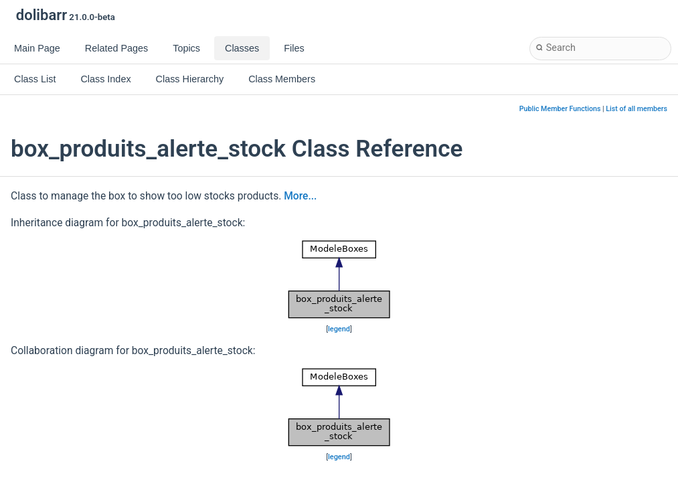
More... (300, 196)
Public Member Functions (560, 108)
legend (339, 329)
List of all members (636, 108)
